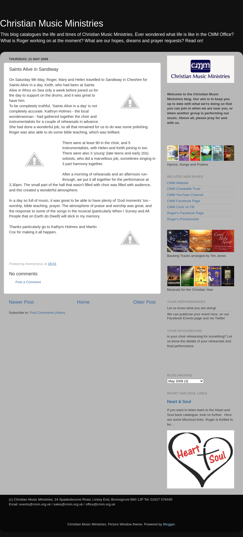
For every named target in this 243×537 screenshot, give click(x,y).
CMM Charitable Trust (183, 189)
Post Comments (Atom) (47, 313)
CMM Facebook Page (183, 201)
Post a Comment (28, 282)
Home (83, 302)
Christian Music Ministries (51, 23)
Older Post (144, 302)
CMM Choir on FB (180, 207)
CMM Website (178, 183)
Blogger (169, 524)
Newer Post (21, 302)
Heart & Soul (179, 401)
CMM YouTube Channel (185, 195)
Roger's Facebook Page (185, 213)
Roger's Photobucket (183, 219)
